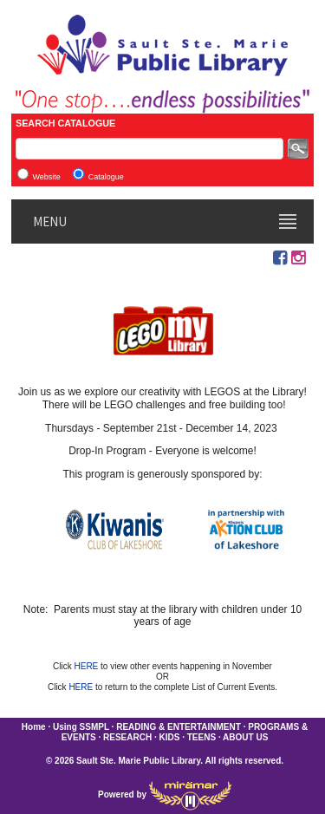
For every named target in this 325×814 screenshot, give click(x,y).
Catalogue (106, 177)
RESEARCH (127, 737)
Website (46, 177)
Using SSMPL (81, 727)
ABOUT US (245, 737)
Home (34, 727)
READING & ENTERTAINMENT (178, 727)
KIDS (169, 737)
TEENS (201, 737)
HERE (87, 666)
